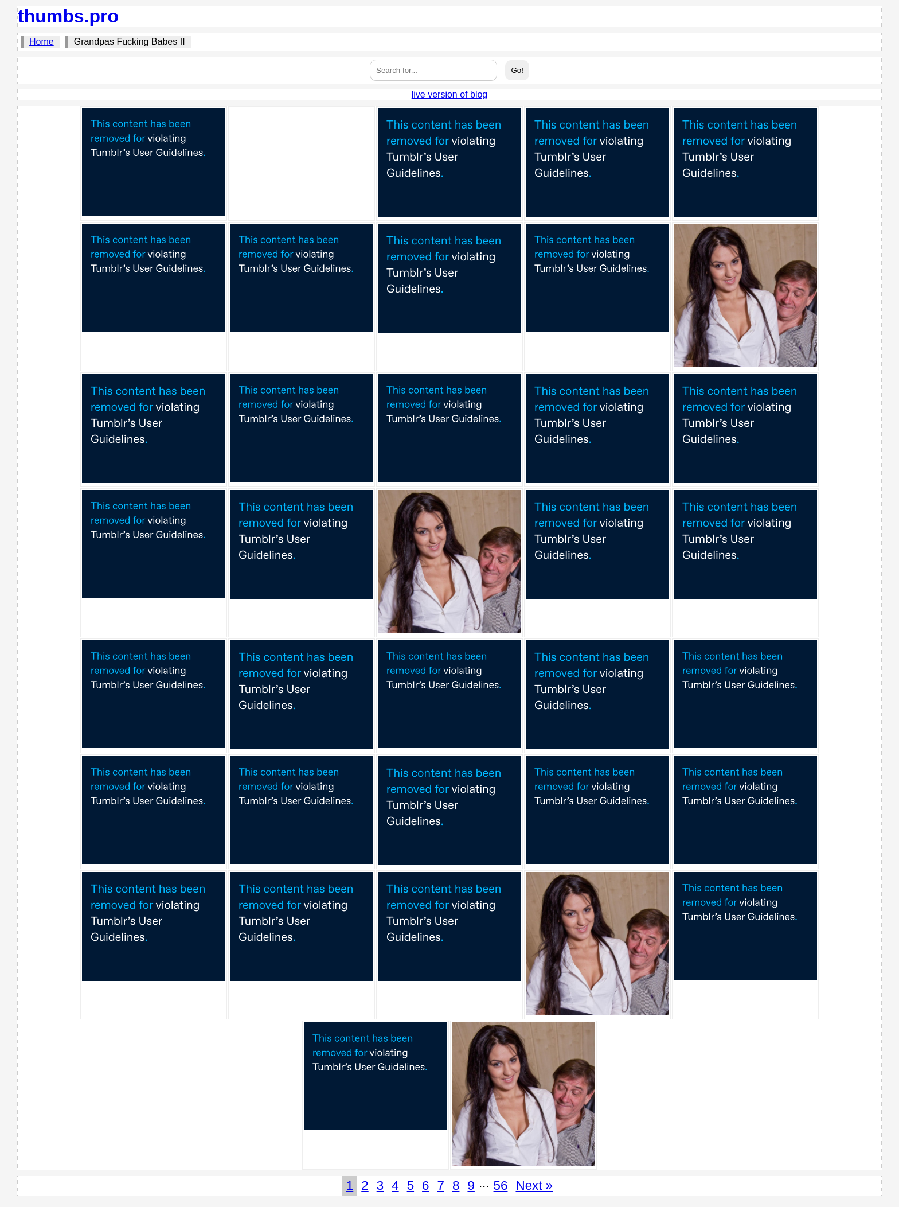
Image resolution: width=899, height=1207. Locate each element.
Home (41, 41)
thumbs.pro (68, 16)
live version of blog (450, 94)
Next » (534, 1185)
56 (501, 1185)
